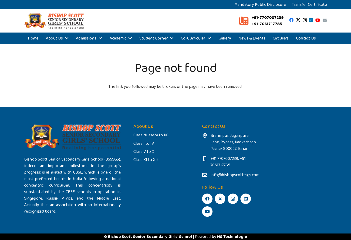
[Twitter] (298, 20)
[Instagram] (305, 20)
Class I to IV (143, 143)
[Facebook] (291, 20)
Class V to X (143, 151)
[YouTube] (317, 20)
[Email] (325, 20)
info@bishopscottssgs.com (234, 175)
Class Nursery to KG (151, 135)
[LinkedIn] (311, 20)
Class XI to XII (145, 160)
